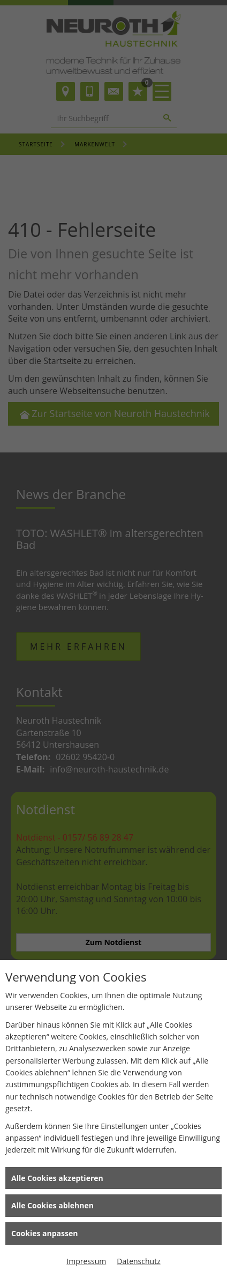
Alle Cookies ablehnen (52, 1205)
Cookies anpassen (44, 1233)
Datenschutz (138, 1261)
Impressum (86, 1261)
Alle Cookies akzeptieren (57, 1178)
